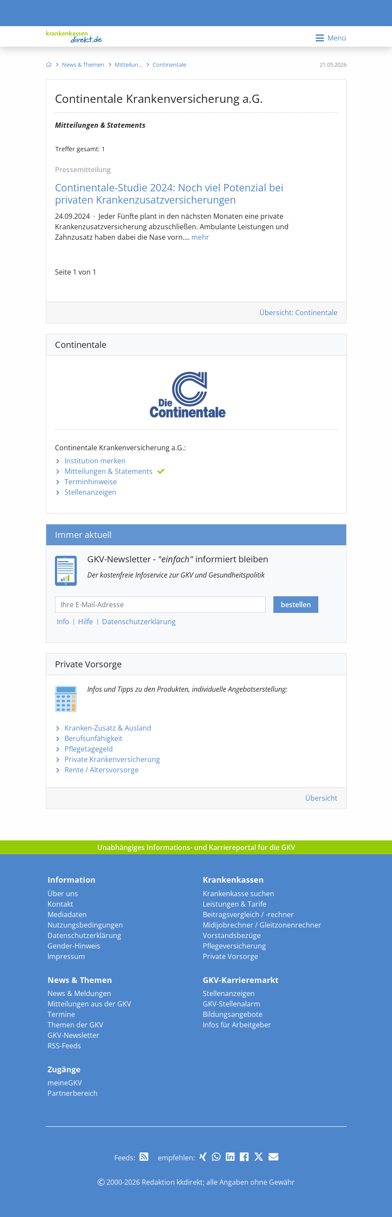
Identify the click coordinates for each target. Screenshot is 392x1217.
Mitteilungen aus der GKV (89, 1004)
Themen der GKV (75, 1025)
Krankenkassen (233, 879)
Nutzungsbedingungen (85, 925)
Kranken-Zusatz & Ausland (108, 728)
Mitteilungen (109, 471)
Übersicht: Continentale (298, 312)
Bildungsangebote (232, 1014)
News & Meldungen (79, 993)
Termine (61, 1014)
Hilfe (85, 621)
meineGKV (65, 1083)
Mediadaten (67, 914)
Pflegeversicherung (234, 946)
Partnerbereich (73, 1093)
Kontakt (60, 904)
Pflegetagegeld (89, 749)
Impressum (66, 956)
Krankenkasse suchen (238, 893)
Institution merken (95, 461)
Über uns (63, 893)
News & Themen (80, 980)
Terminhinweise (91, 481)
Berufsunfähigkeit (94, 738)
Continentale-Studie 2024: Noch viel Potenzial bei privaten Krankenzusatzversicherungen (169, 193)
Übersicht (321, 798)
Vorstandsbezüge (232, 935)
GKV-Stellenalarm (231, 1004)
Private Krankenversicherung (112, 759)
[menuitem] (48, 64)
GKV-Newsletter (73, 1035)
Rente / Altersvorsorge (102, 770)
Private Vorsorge (230, 956)
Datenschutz (139, 621)
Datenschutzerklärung (84, 935)
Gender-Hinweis (74, 946)
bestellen (296, 604)
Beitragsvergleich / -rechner (248, 914)
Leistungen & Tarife (234, 904)
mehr (200, 237)
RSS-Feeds (64, 1045)
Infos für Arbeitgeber (237, 1025)
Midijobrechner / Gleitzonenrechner (262, 925)
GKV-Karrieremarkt (241, 980)
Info (63, 621)
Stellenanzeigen (90, 492)
